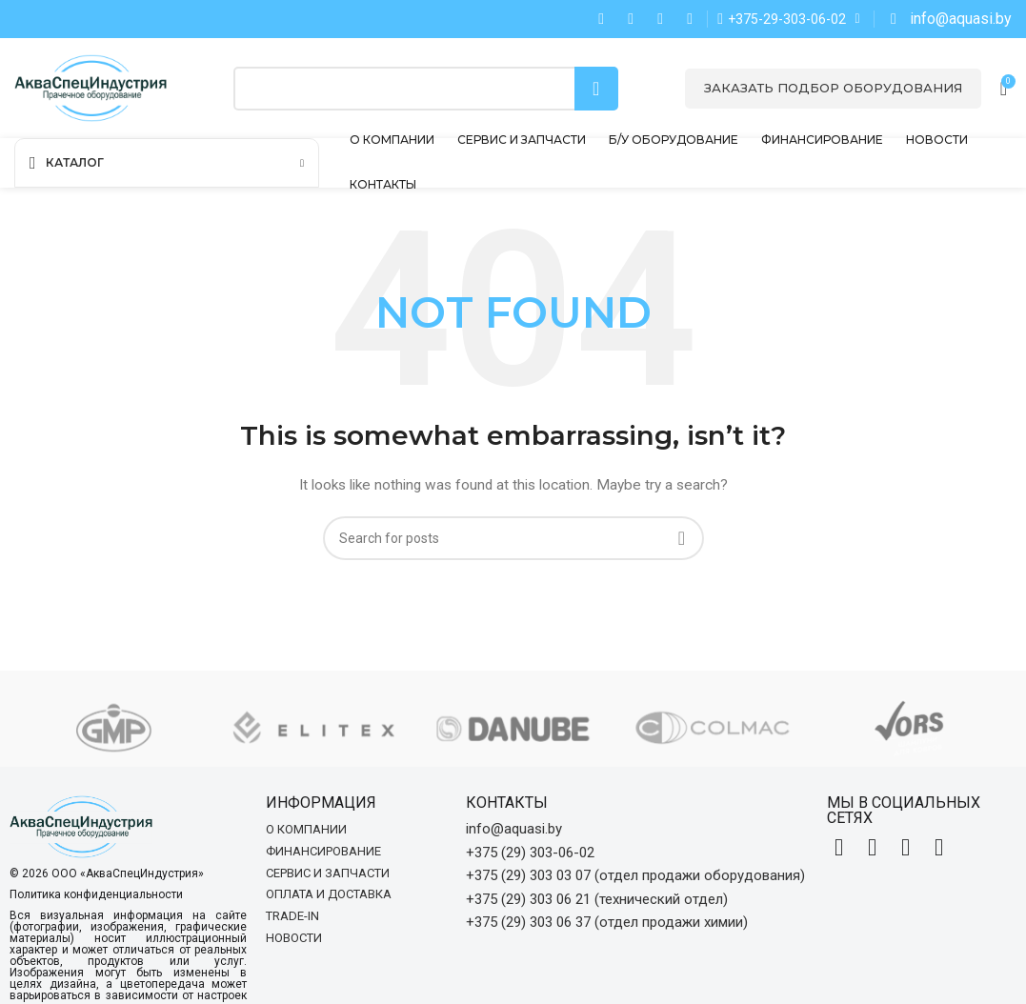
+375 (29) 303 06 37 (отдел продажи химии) (607, 922)
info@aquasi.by (514, 828)
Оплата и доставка (329, 894)
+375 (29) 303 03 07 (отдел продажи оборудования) (635, 875)
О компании (306, 829)
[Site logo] (90, 86)
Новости (294, 938)
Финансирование (323, 851)
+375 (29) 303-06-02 (530, 852)
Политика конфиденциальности (96, 894)
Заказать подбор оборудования (833, 87)
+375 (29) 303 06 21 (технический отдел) (597, 899)
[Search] (425, 88)
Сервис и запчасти (328, 873)
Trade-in (292, 916)
